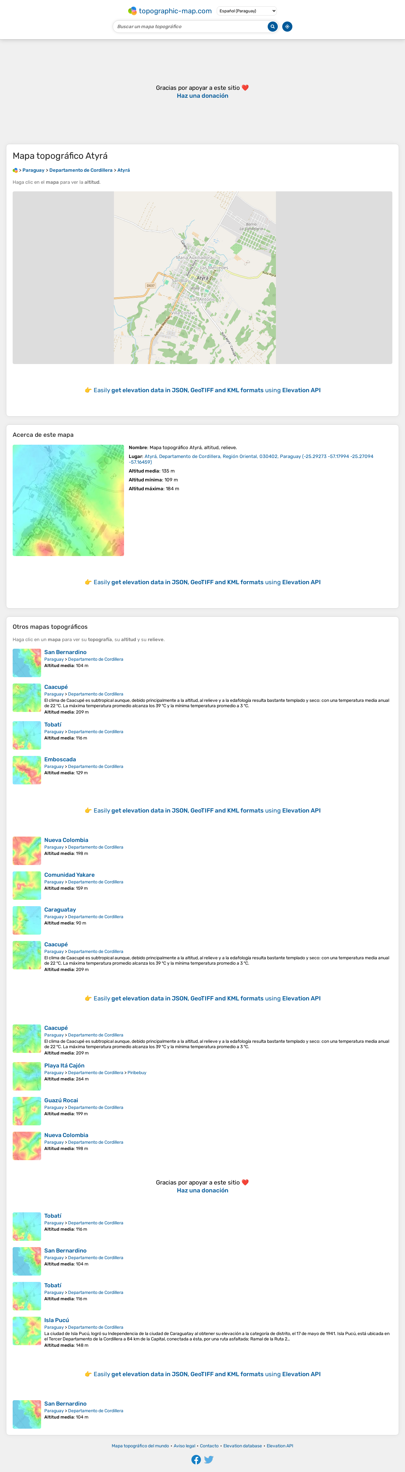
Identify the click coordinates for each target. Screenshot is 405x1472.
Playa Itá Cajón (64, 1065)
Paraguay (54, 659)
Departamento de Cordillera (95, 659)
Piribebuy (137, 1072)
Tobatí (52, 724)
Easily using (207, 390)
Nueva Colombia (66, 840)
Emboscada (60, 759)
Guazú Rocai (61, 1100)
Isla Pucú (56, 1320)
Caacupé (56, 686)
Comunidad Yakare (69, 874)
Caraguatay (60, 909)
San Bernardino (65, 652)
